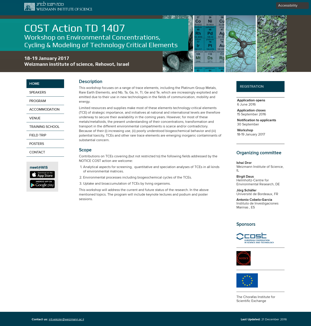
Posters (36, 144)
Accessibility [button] (287, 5)
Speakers (37, 92)
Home (34, 84)
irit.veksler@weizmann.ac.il (66, 319)
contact (37, 152)
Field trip (37, 135)
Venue (34, 118)
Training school (44, 127)
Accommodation (44, 110)
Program (37, 101)
